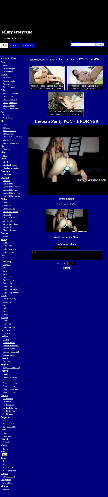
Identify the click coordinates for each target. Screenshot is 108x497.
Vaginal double (9, 477)
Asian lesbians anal (10, 109)
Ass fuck (6, 115)
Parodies (5, 358)
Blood (3, 158)
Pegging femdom (10, 383)
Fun (3, 255)
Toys (3, 451)
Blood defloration (10, 165)
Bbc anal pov (8, 134)
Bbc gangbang (8, 140)
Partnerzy (14, 45)
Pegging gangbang (10, 389)
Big (2, 146)
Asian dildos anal (10, 99)
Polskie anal (8, 399)
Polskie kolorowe (10, 408)
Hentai (4, 311)
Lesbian (4, 336)
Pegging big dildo (10, 377)
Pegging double (9, 380)
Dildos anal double (10, 211)
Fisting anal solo (9, 249)
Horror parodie (9, 327)
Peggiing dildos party (11, 367)
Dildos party (8, 221)
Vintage (4, 486)
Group (4, 295)
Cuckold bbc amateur (11, 187)
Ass (2, 112)
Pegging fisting (9, 386)
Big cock (6, 149)
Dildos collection (10, 218)
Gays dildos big (9, 283)
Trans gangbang (9, 470)
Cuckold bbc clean (10, 190)
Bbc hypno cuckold (11, 143)
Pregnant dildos (9, 426)
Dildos (4, 199)
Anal (3, 62)
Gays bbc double (9, 277)
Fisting (4, 239)
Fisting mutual (9, 252)
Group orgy (7, 302)
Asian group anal (10, 102)
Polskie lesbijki (9, 411)
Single (4, 445)
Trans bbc (7, 464)
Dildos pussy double (11, 224)
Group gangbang (9, 299)
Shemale (5, 439)
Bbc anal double (9, 130)
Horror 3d (7, 324)
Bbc (2, 121)
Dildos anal (7, 205)
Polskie (4, 395)
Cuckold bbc (8, 184)
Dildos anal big (9, 208)
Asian (3, 90)
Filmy (4, 45)
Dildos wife (7, 227)
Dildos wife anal (9, 230)
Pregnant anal (8, 423)
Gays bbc (6, 274)
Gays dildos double (10, 286)
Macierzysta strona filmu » (66, 237)
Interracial (6, 330)
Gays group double (10, 292)
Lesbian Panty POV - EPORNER (81, 59)
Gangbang (6, 261)
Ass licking (7, 118)
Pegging (4, 370)
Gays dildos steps (10, 289)
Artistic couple (9, 81)
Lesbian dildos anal (11, 346)
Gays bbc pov (8, 280)
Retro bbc (7, 436)
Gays (3, 268)
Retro (3, 429)
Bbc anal (6, 127)
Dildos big (7, 215)
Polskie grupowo (9, 405)
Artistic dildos (8, 84)
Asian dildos (8, 96)
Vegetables (6, 480)
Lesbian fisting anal (11, 352)
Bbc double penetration (12, 137)
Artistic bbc (7, 78)
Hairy (3, 305)
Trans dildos (8, 467)
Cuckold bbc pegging (11, 193)
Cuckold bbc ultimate (11, 196)
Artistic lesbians (9, 87)
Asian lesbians (9, 106)
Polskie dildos (8, 402)
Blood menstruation (11, 168)
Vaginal (4, 473)
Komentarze (27, 45)
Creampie (5, 171)
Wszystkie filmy (8, 58)
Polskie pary (8, 414)
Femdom (5, 233)
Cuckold (5, 177)
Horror (4, 317)
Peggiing (5, 364)
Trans (3, 458)
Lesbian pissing (9, 355)
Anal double (8, 71)
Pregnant (5, 417)
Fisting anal (7, 246)
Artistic (4, 74)
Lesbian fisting (9, 349)
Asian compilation (10, 93)
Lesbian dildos (9, 342)
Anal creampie (9, 68)
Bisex (3, 152)
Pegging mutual (9, 392)
